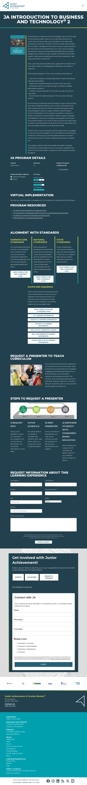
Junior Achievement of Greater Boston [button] (21, 771)
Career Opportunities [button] (14, 753)
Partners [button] (10, 730)
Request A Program (49, 577)
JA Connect (63, 169)
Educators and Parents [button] (16, 722)
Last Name (49, 480)
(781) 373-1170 (10, 706)
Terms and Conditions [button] (20, 780)
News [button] (8, 756)
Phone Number (51, 489)
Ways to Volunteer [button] (13, 719)
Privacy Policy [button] (34, 780)
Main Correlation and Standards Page (20, 274)
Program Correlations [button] (14, 726)
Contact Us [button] (10, 704)
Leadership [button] (10, 739)
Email (12, 489)
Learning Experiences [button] (16, 759)
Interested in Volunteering (26, 649)
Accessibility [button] (17, 782)
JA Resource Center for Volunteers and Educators (31, 215)
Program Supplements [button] (15, 724)
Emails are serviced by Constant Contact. (60, 659)
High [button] (8, 766)
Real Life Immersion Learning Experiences (43, 335)
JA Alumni (21, 652)
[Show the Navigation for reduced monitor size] (82, 5)
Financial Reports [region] (13, 734)
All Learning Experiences (43, 315)
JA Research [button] (11, 749)
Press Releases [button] (11, 751)
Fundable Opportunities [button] (15, 732)
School (12, 507)
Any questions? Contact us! (22, 587)
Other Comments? (17, 516)
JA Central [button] (36, 782)
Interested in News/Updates (27, 646)
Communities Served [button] (14, 746)
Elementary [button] (10, 761)
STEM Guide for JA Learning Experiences (28, 218)
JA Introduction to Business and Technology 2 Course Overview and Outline (40, 213)
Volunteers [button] (11, 717)
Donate (18, 577)
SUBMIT (43, 664)
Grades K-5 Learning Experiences (43, 320)
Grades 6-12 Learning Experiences (43, 325)
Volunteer (31, 577)
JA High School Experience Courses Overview (30, 210)
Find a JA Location (13, 773)
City (11, 498)
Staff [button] (8, 742)
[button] (48, 781)
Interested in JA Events (26, 643)
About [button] (9, 737)
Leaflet (65, 676)
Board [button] (8, 744)
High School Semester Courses (43, 330)
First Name (14, 480)
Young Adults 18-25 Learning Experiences (43, 341)
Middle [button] (9, 763)
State (47, 498)
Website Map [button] (27, 782)
